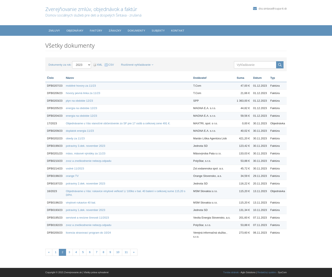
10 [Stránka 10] (117, 252)
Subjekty (158, 30)
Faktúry (96, 30)
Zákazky (115, 30)
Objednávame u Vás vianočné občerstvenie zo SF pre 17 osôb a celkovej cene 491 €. (118, 123)
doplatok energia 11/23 (80, 130)
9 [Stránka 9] (110, 252)
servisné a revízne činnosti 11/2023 (87, 217)
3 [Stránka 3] (69, 252)
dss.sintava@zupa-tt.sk (273, 8)
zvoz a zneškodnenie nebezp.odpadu (88, 160)
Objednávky (74, 30)
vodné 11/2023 (75, 168)
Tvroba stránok (231, 272)
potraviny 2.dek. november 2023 (85, 183)
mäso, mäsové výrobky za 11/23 (85, 153)
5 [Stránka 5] (83, 252)
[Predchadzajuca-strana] (48, 252)
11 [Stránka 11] (126, 252)
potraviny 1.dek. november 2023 (85, 210)
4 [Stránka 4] (76, 252)
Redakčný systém (266, 272)
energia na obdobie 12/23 (81, 108)
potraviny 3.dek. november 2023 (85, 145)
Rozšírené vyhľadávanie (137, 64)
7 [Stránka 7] (96, 252)
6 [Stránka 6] (89, 252)
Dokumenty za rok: (59, 64)
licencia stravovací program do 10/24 (88, 232)
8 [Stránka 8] (103, 252)
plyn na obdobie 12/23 (79, 100)
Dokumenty (136, 30)
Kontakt (177, 30)
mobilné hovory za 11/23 (81, 85)
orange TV (72, 175)
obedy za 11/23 (75, 138)
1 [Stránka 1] (55, 252)
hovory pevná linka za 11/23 (83, 93)
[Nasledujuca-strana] (133, 252)
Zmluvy (54, 30)
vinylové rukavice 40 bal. (81, 202)
